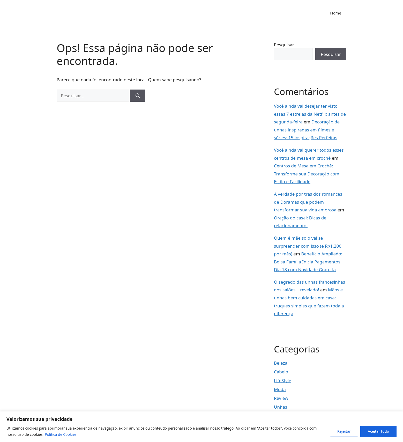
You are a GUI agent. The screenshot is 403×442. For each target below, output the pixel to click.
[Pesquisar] (137, 96)
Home (335, 13)
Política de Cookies (61, 434)
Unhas (280, 407)
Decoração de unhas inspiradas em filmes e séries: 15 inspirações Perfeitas (307, 130)
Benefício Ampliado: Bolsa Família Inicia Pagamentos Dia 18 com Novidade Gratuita (308, 261)
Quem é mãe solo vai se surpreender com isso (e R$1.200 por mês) (307, 246)
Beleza (280, 363)
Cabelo (281, 372)
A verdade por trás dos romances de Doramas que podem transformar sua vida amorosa (308, 202)
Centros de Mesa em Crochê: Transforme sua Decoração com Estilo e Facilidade (306, 174)
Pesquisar (284, 45)
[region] (201, 426)
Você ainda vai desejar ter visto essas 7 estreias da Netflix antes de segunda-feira (310, 114)
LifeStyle (282, 381)
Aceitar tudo (378, 431)
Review (281, 398)
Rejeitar (344, 431)
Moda (280, 389)
